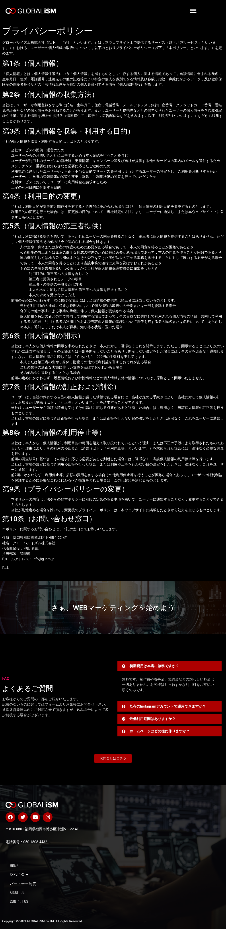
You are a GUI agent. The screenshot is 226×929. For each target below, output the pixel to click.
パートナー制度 (23, 883)
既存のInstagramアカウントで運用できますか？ (167, 706)
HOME (14, 865)
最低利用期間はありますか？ (152, 719)
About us (17, 892)
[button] (193, 11)
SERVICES (19, 875)
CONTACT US (19, 901)
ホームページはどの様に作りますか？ (159, 731)
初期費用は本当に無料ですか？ (154, 666)
